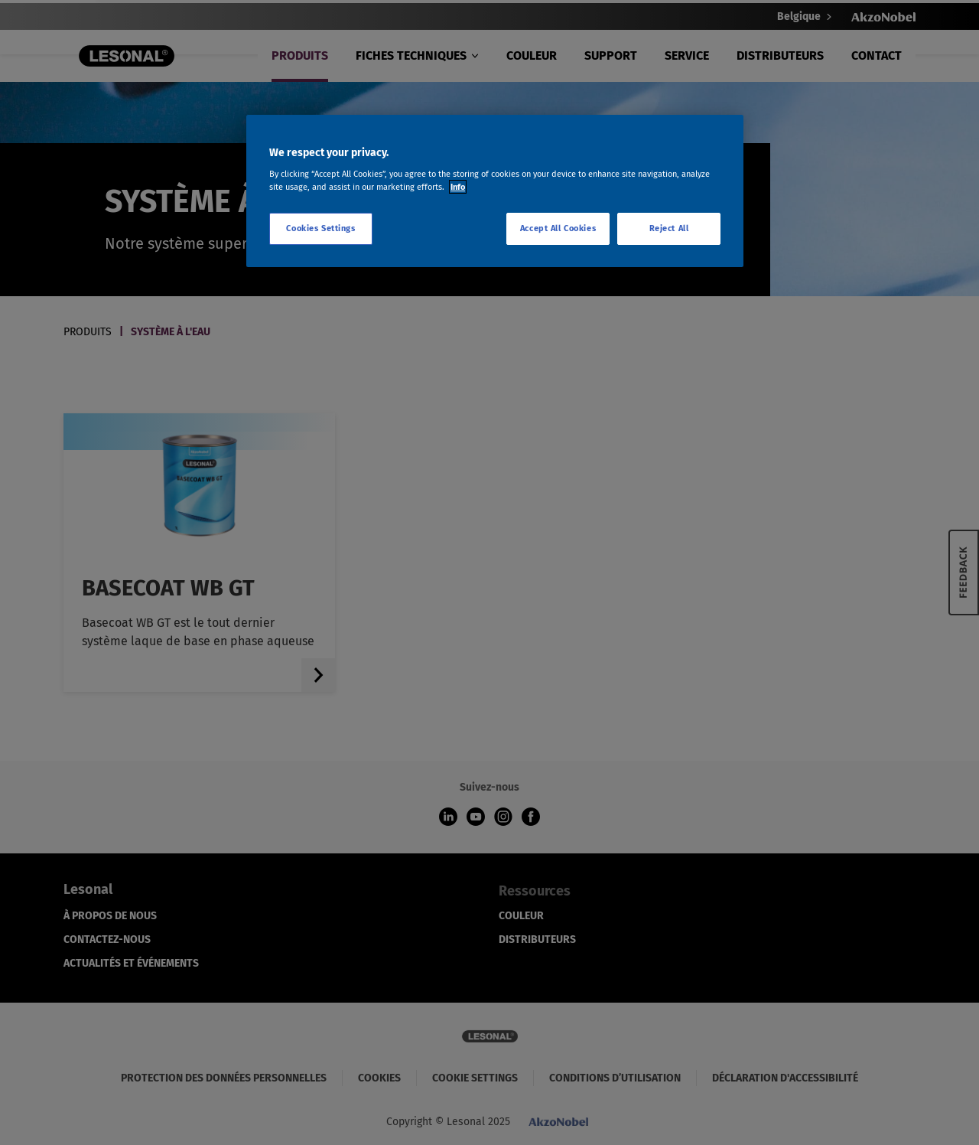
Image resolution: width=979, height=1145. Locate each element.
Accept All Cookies (558, 228)
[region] (494, 191)
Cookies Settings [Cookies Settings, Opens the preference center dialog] (320, 228)
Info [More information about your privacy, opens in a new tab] (457, 186)
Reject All (669, 228)
